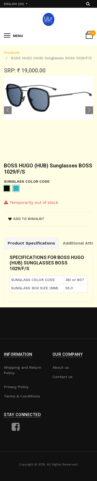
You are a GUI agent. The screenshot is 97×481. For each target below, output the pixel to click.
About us (61, 367)
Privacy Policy (16, 387)
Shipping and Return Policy (22, 370)
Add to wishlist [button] (26, 219)
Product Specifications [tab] (31, 243)
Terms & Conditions (22, 396)
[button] (8, 110)
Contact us (62, 377)
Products (12, 52)
